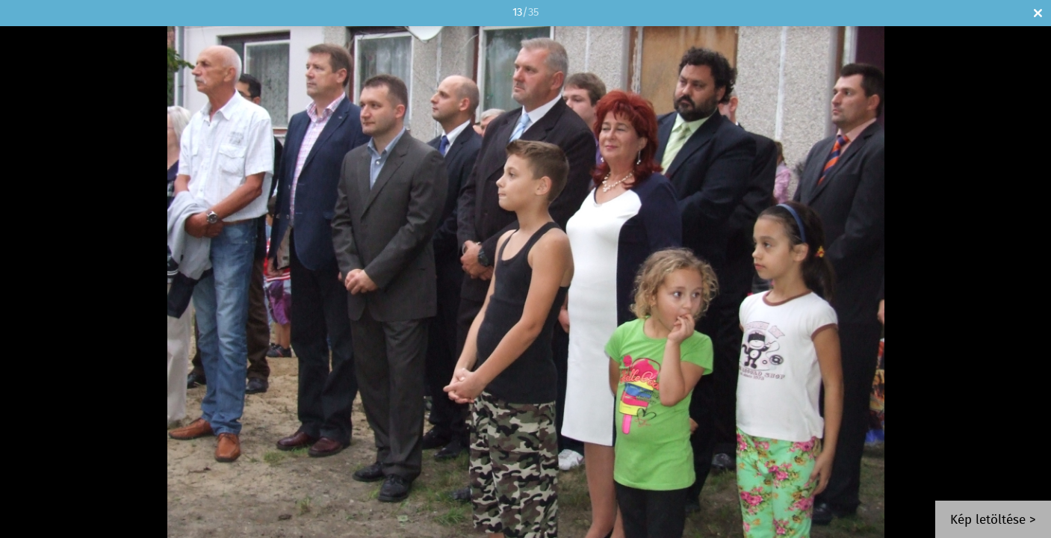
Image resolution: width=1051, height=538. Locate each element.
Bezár (1038, 13)
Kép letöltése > (993, 520)
